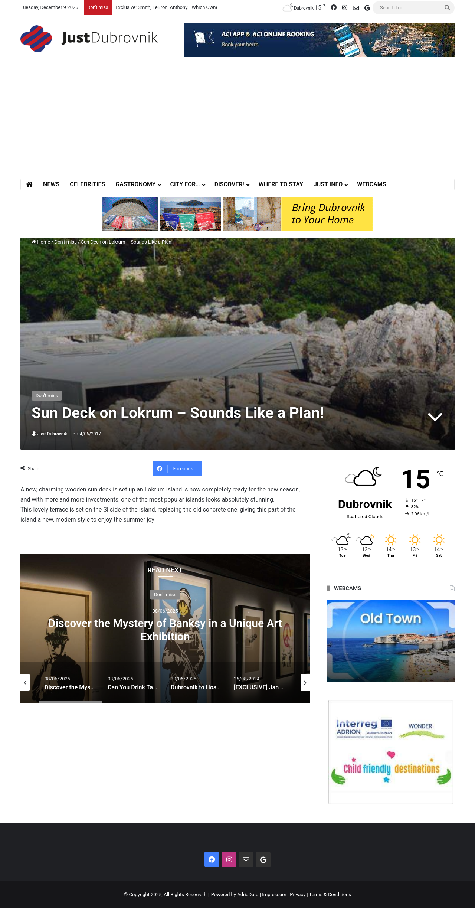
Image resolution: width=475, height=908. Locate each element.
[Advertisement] (237, 124)
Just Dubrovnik (52, 434)
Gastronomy (135, 184)
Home (41, 242)
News (51, 184)
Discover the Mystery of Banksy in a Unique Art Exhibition (165, 629)
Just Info (328, 184)
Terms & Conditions (330, 894)
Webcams (371, 184)
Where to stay (281, 184)
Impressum (274, 894)
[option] (165, 628)
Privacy (297, 894)
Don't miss (66, 242)
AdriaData (247, 894)
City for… (185, 184)
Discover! (229, 184)
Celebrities (87, 184)
